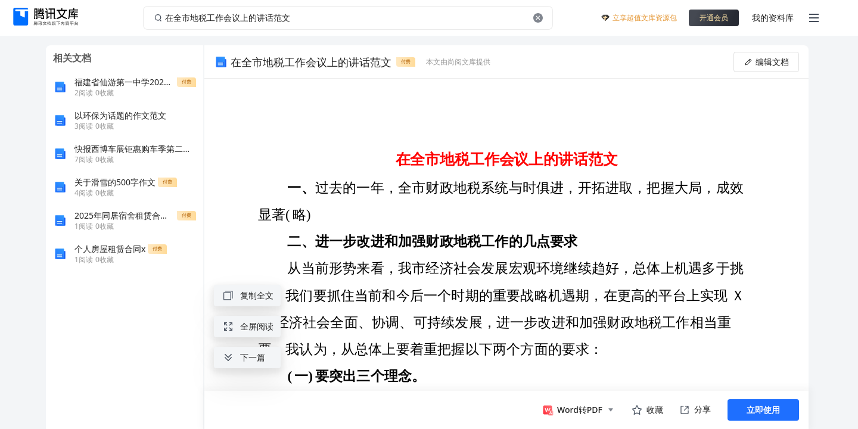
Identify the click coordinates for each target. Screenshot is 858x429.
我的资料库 (773, 17)
